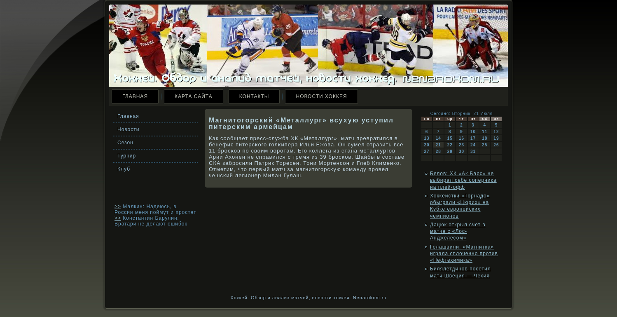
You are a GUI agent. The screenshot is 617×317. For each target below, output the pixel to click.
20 (427, 145)
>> (118, 206)
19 (496, 138)
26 (496, 145)
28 (438, 151)
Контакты (254, 96)
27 (427, 151)
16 (461, 138)
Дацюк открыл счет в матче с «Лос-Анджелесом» (458, 231)
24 (473, 145)
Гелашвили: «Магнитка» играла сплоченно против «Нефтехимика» (464, 253)
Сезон (125, 143)
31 (473, 151)
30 (461, 151)
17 (473, 138)
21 (438, 145)
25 (484, 145)
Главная (135, 96)
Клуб (123, 169)
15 (450, 138)
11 (484, 131)
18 (484, 138)
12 (496, 131)
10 (473, 131)
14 (438, 138)
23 (461, 145)
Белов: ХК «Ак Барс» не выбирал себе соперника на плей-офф (463, 180)
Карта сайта (194, 96)
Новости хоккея (321, 96)
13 (427, 138)
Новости (128, 129)
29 (450, 151)
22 (450, 145)
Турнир (126, 156)
